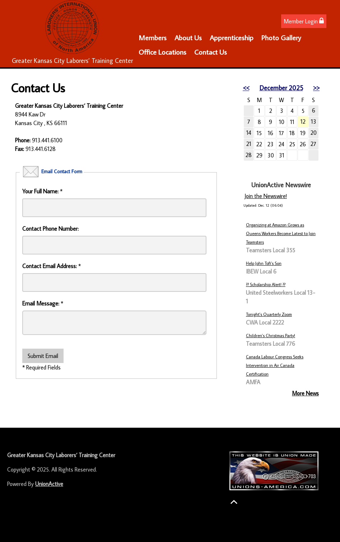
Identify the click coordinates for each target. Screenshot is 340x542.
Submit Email (43, 355)
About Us (188, 37)
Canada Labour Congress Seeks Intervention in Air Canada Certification (274, 365)
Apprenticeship (231, 37)
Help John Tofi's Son (263, 263)
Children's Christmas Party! (270, 335)
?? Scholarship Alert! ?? (265, 284)
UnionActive (49, 483)
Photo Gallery (281, 37)
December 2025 (281, 88)
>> (316, 88)
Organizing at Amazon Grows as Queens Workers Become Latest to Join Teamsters (281, 233)
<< (246, 88)
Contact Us (210, 51)
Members (153, 37)
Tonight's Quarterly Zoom (269, 314)
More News (305, 393)
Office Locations (162, 51)
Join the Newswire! (265, 195)
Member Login (304, 21)
